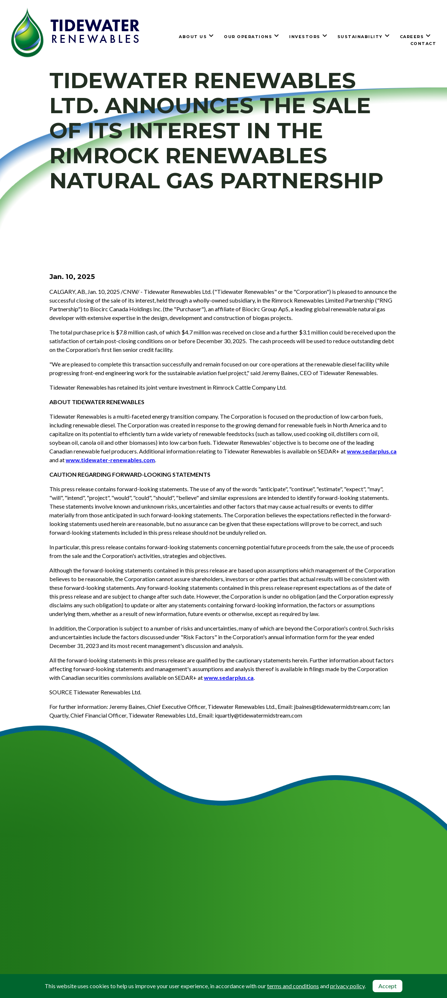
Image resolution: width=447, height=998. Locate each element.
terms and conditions (293, 985)
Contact (423, 43)
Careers (412, 36)
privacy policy (347, 985)
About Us (193, 36)
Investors (304, 36)
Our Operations (248, 36)
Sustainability (360, 36)
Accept (387, 985)
